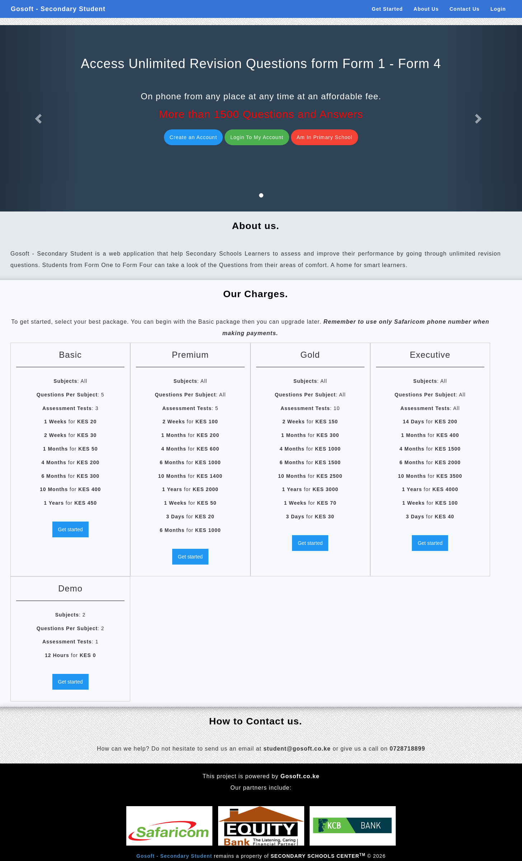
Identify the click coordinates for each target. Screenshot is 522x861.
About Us (426, 9)
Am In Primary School (324, 137)
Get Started (387, 9)
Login (498, 9)
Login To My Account (256, 137)
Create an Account (193, 137)
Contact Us (465, 9)
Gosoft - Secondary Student (58, 9)
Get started (70, 529)
